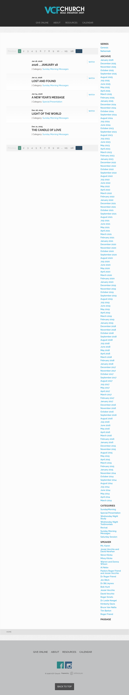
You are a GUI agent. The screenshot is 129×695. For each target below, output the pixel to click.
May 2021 (105, 227)
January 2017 (107, 401)
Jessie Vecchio (108, 590)
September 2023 (109, 132)
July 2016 (105, 422)
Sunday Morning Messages (55, 69)
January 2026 (107, 60)
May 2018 (105, 350)
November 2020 (108, 248)
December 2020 (108, 244)
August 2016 (107, 418)
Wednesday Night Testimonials (109, 523)
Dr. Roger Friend (108, 576)
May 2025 (105, 87)
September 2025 (109, 73)
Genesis (104, 47)
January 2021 (107, 241)
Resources (71, 22)
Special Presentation (52, 101)
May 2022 (105, 186)
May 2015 (105, 456)
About (57, 22)
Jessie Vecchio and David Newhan (110, 550)
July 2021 (105, 220)
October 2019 (107, 292)
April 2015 (105, 459)
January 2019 (107, 323)
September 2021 (108, 213)
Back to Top (64, 686)
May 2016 (105, 428)
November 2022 (108, 166)
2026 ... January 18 (45, 64)
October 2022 (107, 169)
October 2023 (107, 128)
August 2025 (107, 77)
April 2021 (105, 230)
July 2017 (105, 384)
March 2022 (106, 193)
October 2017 (107, 374)
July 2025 (105, 80)
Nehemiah (106, 51)
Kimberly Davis (108, 604)
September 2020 (109, 254)
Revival (104, 527)
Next (79, 51)
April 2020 (105, 271)
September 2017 (108, 377)
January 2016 (107, 442)
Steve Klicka (107, 555)
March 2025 (106, 94)
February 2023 (107, 155)
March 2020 (106, 275)
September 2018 (109, 336)
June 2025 (105, 84)
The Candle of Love (46, 130)
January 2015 (107, 469)
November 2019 (108, 289)
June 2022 (105, 183)
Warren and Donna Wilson (110, 563)
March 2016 (106, 435)
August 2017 (107, 381)
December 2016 (108, 405)
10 (58, 51)
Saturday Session (109, 537)
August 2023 (107, 135)
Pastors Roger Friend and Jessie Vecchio (111, 572)
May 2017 (105, 388)
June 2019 (105, 306)
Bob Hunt (105, 587)
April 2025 (105, 91)
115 (66, 51)
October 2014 (107, 476)
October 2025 (107, 70)
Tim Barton (106, 610)
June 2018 (105, 347)
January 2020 (107, 282)
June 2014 (105, 490)
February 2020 (108, 278)
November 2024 (108, 108)
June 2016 (105, 425)
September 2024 (109, 114)
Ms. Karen (105, 546)
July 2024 (105, 121)
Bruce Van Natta (108, 607)
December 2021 (108, 203)
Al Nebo (104, 567)
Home (8, 632)
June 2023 (105, 142)
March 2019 (106, 316)
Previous (12, 51)
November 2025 (108, 67)
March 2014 (106, 500)
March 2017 (106, 394)
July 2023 (105, 138)
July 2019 (105, 302)
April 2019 (105, 312)
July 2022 (105, 179)
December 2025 (108, 63)
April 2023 (105, 149)
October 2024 (107, 111)
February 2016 (107, 439)
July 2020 (105, 261)
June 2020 (106, 265)
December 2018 (108, 326)
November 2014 (108, 473)
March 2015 (106, 463)
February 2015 (107, 466)
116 (72, 51)
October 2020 (107, 251)
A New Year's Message (48, 97)
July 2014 (105, 487)
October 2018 (107, 333)
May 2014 (105, 493)
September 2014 (109, 480)
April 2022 (105, 190)
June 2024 (105, 125)
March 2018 (106, 357)
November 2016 (108, 408)
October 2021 (107, 210)
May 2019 (105, 309)
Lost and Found (44, 81)
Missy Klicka (106, 558)
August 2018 (107, 340)
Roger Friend (107, 614)
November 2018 (108, 330)
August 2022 (107, 176)
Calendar (87, 22)
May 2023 (105, 145)
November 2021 (108, 207)
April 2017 (105, 391)
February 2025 (107, 97)
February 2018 (107, 360)
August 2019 (107, 299)
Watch (92, 62)
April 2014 (105, 497)
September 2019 (109, 295)
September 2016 (109, 415)
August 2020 (107, 258)
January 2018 (107, 364)
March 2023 (106, 152)
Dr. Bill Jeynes (107, 583)
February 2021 (107, 237)
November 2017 (108, 371)
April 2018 (105, 353)
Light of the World (46, 113)
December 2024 (108, 104)
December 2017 (108, 367)
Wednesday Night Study (109, 517)
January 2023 (107, 159)
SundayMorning (108, 509)
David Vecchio (107, 593)
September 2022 (109, 173)
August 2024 (107, 118)
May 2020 (105, 268)
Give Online (42, 22)
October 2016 (107, 411)
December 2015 (108, 446)
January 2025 (107, 101)
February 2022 (107, 196)
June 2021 (105, 224)
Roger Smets (107, 597)
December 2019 (108, 285)
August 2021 (107, 217)
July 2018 (105, 343)
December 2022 (108, 162)
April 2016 (105, 432)
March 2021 (106, 234)
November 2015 (108, 449)
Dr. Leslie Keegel (109, 600)
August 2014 (107, 483)
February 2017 (107, 398)
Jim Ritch (105, 580)
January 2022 (107, 200)
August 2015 (107, 452)
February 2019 (107, 319)
